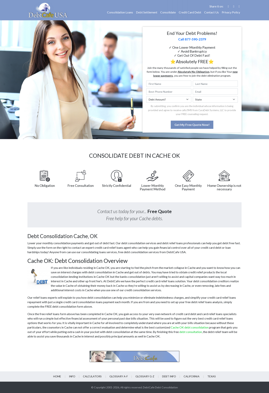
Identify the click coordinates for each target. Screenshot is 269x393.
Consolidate (168, 12)
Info (72, 376)
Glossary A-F (118, 376)
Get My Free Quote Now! (192, 124)
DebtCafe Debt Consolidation (160, 387)
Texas (211, 376)
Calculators (92, 376)
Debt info (169, 376)
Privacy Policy (231, 12)
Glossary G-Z (144, 376)
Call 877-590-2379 (192, 39)
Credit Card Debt (190, 12)
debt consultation (190, 332)
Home (57, 376)
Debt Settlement (146, 12)
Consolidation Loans (120, 12)
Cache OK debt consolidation (189, 327)
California (191, 376)
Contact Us (211, 12)
